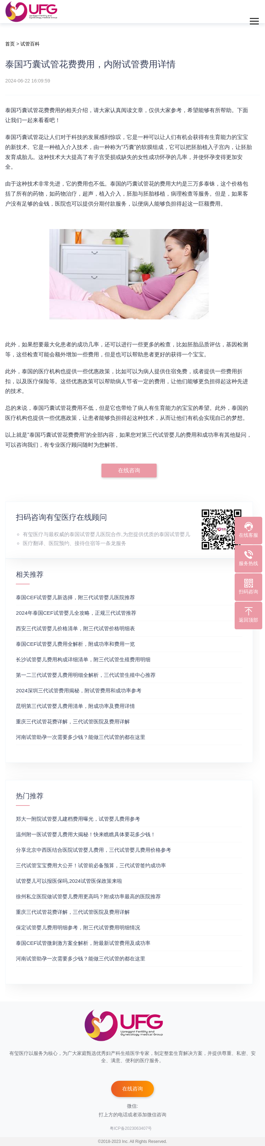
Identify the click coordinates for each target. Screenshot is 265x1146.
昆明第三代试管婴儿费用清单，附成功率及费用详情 (75, 706)
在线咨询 (129, 470)
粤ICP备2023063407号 (131, 1128)
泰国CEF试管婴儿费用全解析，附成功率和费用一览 (75, 644)
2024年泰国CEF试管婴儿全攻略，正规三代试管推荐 (76, 613)
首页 (10, 44)
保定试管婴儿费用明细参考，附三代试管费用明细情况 (78, 927)
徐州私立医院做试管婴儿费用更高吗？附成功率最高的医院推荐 (88, 896)
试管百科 (30, 44)
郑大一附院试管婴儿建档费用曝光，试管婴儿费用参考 (78, 819)
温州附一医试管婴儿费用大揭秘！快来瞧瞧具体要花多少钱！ (86, 834)
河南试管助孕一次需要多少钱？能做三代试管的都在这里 (80, 737)
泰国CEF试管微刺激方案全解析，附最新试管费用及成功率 (83, 943)
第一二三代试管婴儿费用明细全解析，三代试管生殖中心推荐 (86, 675)
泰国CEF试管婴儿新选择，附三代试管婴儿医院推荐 (75, 597)
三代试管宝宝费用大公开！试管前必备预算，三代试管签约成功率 (91, 865)
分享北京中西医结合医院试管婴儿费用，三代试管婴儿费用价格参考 (93, 850)
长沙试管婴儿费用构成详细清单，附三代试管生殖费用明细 (83, 659)
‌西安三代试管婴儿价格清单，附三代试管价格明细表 (75, 628)
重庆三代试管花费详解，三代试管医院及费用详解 (73, 721)
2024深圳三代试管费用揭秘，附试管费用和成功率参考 (78, 690)
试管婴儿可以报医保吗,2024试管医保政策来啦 (69, 881)
